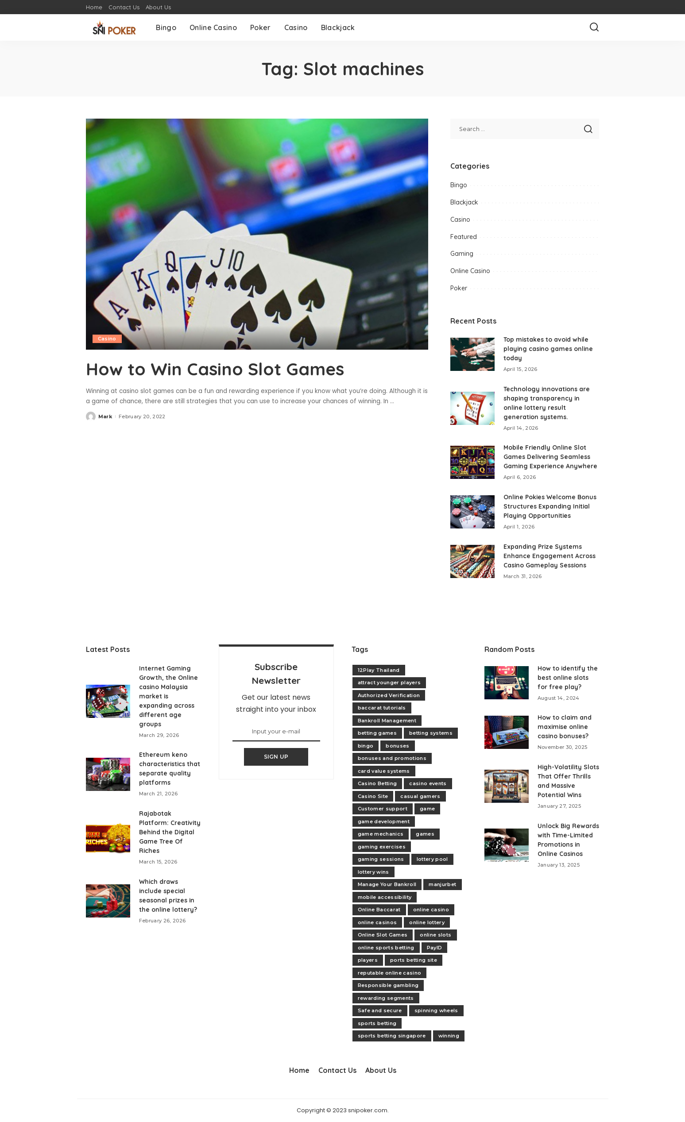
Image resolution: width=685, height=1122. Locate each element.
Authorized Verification (389, 695)
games (425, 834)
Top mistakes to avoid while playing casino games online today (548, 348)
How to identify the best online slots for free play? (568, 677)
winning (448, 1036)
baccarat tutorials (382, 708)
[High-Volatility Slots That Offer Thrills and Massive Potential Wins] (506, 786)
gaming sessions (381, 859)
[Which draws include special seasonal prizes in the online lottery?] (108, 901)
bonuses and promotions (392, 758)
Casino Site (373, 796)
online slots (435, 935)
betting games (377, 733)
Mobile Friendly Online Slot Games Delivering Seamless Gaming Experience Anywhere (550, 456)
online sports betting (386, 948)
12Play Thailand (379, 670)
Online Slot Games (383, 935)
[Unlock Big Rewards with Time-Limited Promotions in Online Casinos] (506, 845)
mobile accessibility (385, 897)
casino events (427, 783)
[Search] (594, 27)
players (368, 960)
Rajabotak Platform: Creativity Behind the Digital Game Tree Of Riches (166, 832)
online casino (431, 909)
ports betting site (413, 960)
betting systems (431, 733)
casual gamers (420, 796)
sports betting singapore (392, 1036)
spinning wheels (436, 1010)
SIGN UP (276, 756)
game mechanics (381, 834)
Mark (105, 416)
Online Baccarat (379, 909)
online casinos (377, 922)
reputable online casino (390, 973)
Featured (463, 237)
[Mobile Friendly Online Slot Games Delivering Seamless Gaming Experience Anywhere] (472, 462)
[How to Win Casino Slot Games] (257, 234)
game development (384, 821)
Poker (458, 288)
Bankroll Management (387, 720)
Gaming (461, 254)
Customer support (383, 809)
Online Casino (470, 271)
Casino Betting (377, 783)
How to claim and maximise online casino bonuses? (565, 726)
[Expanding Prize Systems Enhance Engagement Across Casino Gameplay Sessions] (472, 561)
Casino (107, 338)
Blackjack (464, 202)
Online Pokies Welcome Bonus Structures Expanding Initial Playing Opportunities (550, 506)
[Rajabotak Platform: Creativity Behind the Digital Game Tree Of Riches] (108, 837)
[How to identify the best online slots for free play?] (506, 682)
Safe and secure (380, 1010)
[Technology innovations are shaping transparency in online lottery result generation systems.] (472, 408)
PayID (434, 948)
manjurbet (442, 884)
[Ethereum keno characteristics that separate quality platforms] (108, 774)
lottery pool (432, 859)
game (427, 809)
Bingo (458, 185)
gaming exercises (382, 847)
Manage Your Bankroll (387, 884)
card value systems (384, 771)
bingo (366, 746)
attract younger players (389, 682)
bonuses (397, 746)
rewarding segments (386, 998)
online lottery (427, 922)
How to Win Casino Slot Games (217, 369)
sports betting (377, 1023)
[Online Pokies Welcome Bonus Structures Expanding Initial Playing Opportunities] (472, 511)
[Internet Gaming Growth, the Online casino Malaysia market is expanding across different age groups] (108, 701)
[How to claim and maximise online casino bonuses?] (506, 732)
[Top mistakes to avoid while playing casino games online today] (472, 354)
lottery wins (373, 872)
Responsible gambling (388, 985)
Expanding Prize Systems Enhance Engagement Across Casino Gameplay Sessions (549, 556)
